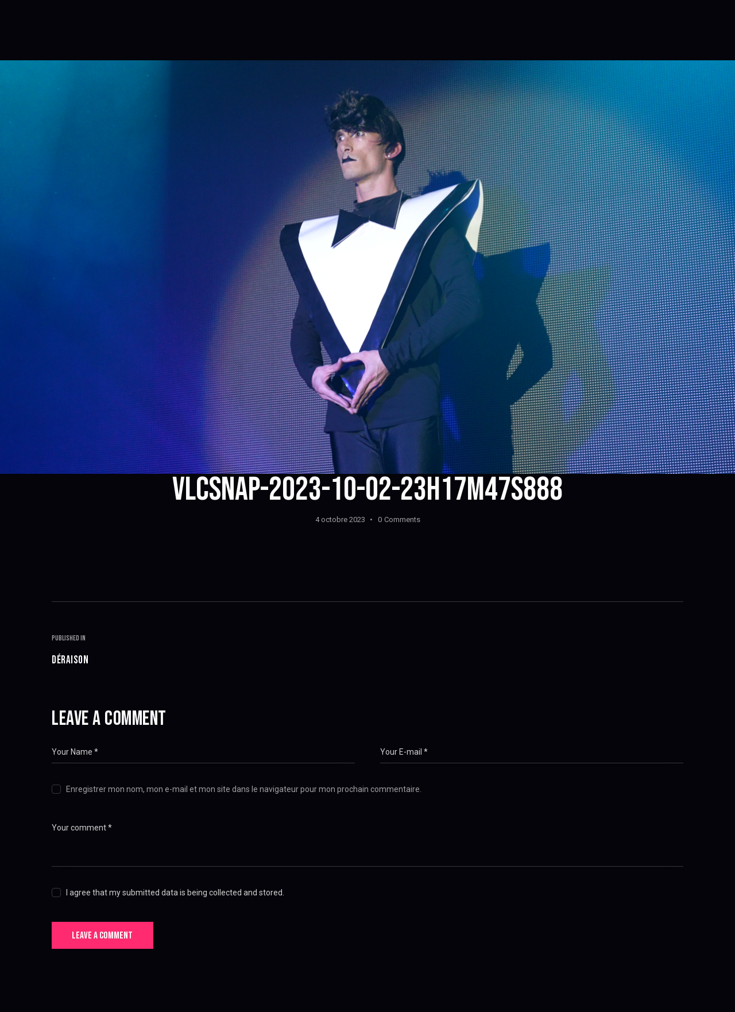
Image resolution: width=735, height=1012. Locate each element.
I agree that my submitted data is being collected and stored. (175, 894)
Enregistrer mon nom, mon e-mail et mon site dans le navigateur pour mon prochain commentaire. (243, 791)
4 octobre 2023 (340, 519)
